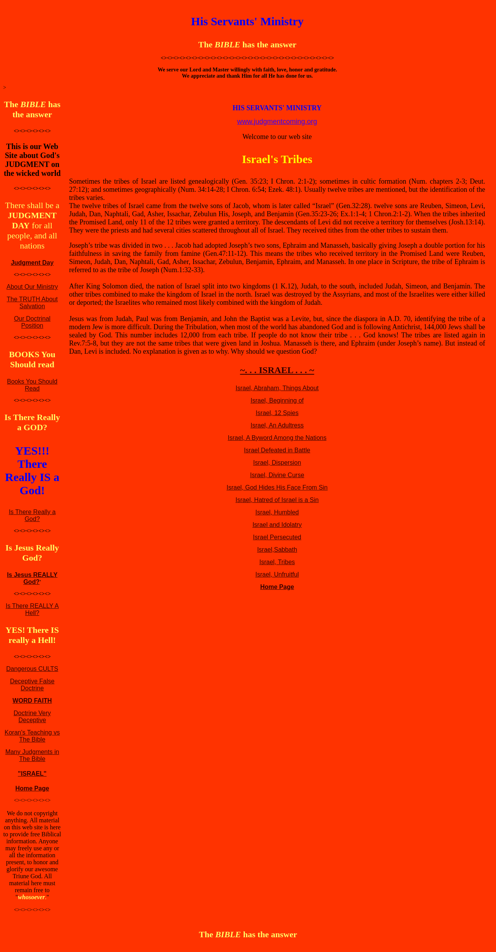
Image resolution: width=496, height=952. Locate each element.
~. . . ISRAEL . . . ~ (277, 370)
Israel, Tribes (277, 562)
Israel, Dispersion (277, 462)
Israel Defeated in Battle (277, 450)
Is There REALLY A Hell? (32, 609)
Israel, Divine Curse (277, 475)
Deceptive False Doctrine (32, 684)
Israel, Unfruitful (277, 574)
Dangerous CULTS (32, 668)
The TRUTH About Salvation (32, 302)
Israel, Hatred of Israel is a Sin (277, 500)
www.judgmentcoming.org (277, 121)
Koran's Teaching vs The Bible (32, 736)
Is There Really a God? (32, 515)
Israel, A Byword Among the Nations (277, 437)
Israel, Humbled (277, 512)
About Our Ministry (32, 286)
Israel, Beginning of (277, 400)
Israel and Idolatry (277, 524)
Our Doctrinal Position (32, 322)
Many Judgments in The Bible (32, 755)
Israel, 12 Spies (277, 413)
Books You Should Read (32, 385)
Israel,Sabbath (277, 549)
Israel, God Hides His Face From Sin (277, 487)
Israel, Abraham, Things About (277, 388)
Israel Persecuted (277, 537)
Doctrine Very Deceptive (32, 716)
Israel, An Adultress (277, 425)
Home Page (32, 788)
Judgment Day (32, 262)
